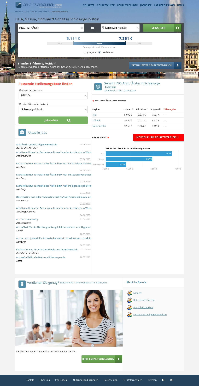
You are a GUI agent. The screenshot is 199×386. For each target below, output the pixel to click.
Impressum (61, 379)
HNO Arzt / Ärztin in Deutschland (111, 100)
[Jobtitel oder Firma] (53, 95)
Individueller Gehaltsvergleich (157, 137)
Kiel (95, 114)
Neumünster (99, 126)
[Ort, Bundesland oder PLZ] (120, 28)
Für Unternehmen (132, 379)
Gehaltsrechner (127, 5)
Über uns (45, 379)
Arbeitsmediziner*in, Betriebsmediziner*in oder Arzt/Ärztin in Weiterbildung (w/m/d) (63, 152)
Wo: (33, 104)
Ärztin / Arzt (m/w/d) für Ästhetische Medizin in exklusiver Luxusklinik (54, 238)
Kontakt (30, 379)
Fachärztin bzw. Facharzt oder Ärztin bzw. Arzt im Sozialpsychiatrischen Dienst (59, 163)
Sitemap (152, 379)
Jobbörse (146, 5)
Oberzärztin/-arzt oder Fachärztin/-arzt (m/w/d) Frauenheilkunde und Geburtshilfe (61, 197)
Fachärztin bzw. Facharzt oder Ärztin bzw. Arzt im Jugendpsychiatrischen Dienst (60, 185)
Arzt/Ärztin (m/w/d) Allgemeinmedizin (36, 144)
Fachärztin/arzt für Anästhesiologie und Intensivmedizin (47, 249)
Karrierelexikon (164, 5)
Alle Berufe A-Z (99, 137)
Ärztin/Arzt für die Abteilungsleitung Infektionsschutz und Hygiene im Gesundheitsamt (64, 227)
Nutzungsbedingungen (85, 379)
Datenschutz (110, 379)
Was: (30, 90)
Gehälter (88, 5)
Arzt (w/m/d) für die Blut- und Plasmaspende (40, 257)
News (180, 5)
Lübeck (96, 120)
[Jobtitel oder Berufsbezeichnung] (51, 28)
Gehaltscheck (106, 5)
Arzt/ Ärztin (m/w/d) (27, 219)
